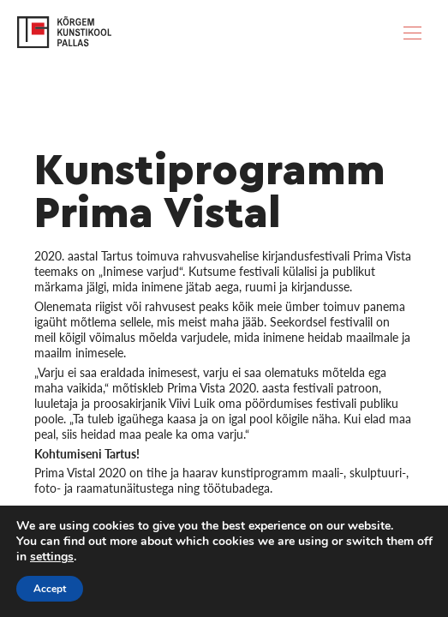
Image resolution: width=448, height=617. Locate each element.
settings (52, 557)
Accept (49, 589)
